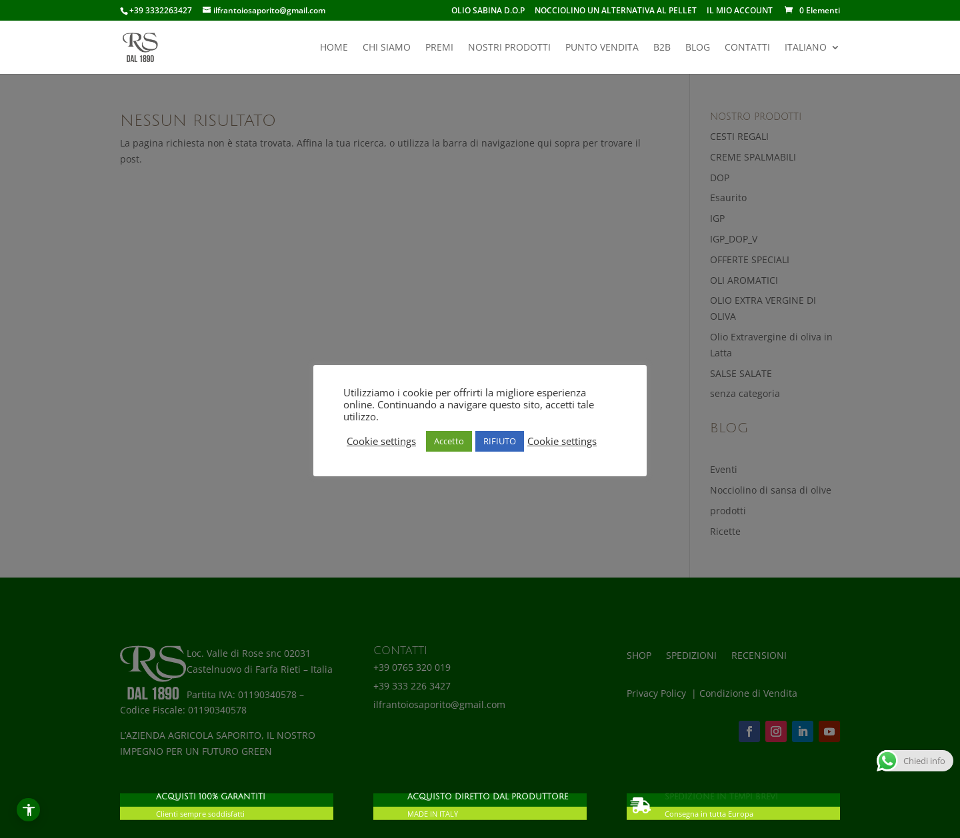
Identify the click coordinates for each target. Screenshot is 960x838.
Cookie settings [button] (381, 441)
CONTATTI (747, 48)
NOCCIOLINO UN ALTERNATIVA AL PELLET (616, 11)
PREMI (439, 48)
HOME (334, 48)
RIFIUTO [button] (499, 441)
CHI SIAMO (387, 48)
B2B (662, 48)
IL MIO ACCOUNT (740, 11)
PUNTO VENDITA (602, 48)
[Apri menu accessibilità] (28, 809)
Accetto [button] (449, 441)
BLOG (697, 48)
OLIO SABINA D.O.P (488, 11)
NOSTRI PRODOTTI (509, 48)
